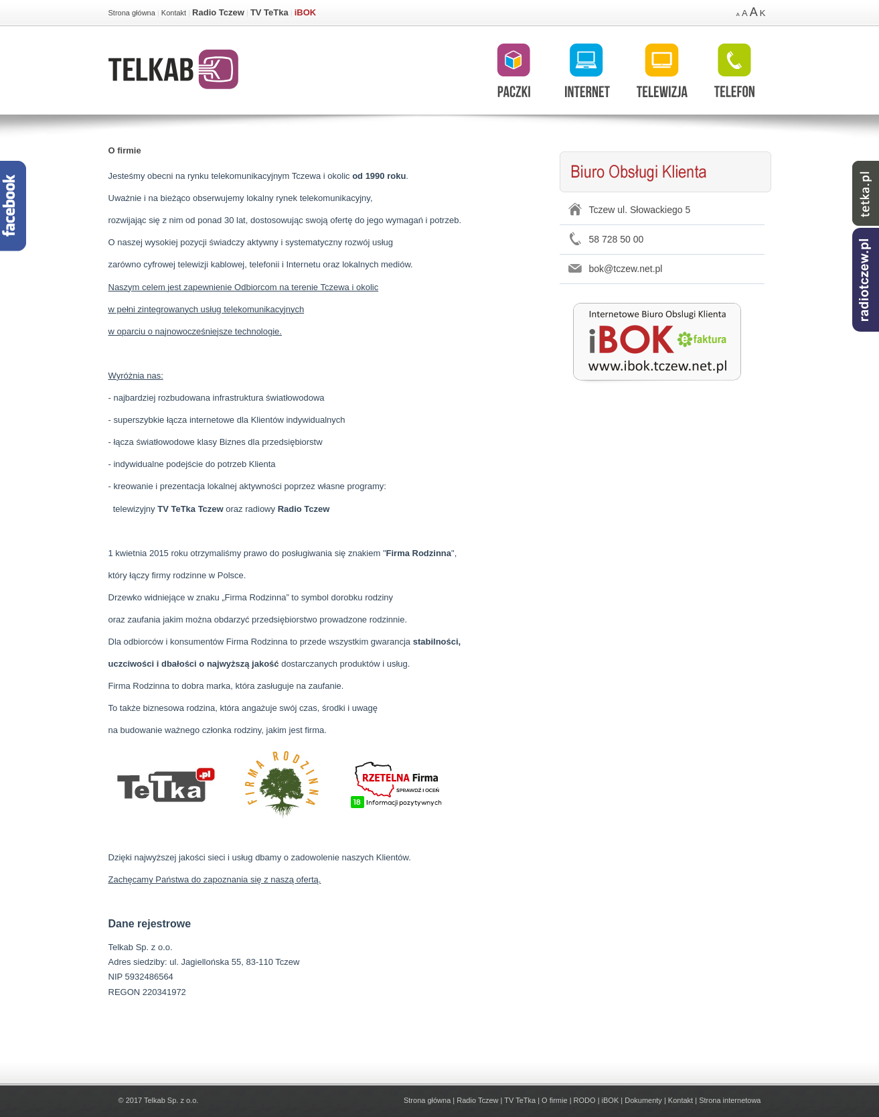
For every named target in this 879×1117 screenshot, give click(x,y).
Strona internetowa (730, 1100)
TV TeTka (269, 12)
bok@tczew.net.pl (626, 268)
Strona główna (131, 13)
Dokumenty (643, 1100)
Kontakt (173, 13)
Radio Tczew (218, 12)
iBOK (306, 12)
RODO (585, 1100)
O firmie (124, 150)
